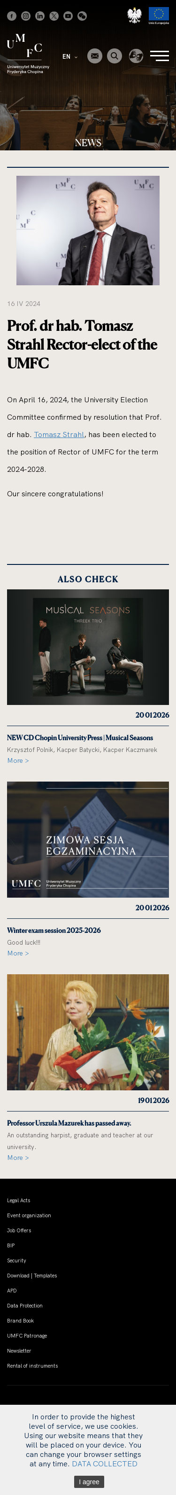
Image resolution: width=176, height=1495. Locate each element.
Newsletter (19, 1350)
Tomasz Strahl (59, 434)
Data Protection (25, 1305)
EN (69, 56)
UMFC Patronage (27, 1335)
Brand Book (20, 1320)
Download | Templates (32, 1275)
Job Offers (19, 1230)
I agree (89, 1482)
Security (16, 1260)
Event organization (29, 1215)
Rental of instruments (32, 1365)
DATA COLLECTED (105, 1463)
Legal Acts (18, 1200)
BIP (11, 1245)
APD (12, 1290)
